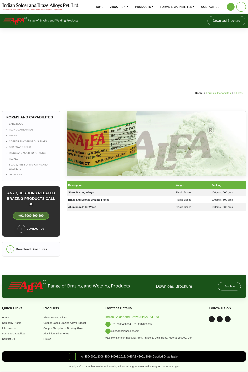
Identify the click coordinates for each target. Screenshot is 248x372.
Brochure (229, 286)
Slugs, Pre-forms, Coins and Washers (27, 166)
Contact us (209, 7)
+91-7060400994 (122, 324)
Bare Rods (15, 123)
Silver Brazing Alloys (55, 317)
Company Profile (12, 323)
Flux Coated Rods (21, 129)
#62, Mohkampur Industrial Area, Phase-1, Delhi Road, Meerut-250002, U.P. (151, 337)
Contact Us (9, 339)
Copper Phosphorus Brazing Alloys (65, 328)
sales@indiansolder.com (126, 331)
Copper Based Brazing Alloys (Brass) (66, 323)
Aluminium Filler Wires (56, 333)
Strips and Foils (19, 147)
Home (100, 7)
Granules (15, 174)
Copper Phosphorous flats (27, 141)
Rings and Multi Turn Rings (27, 153)
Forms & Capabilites (175, 7)
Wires (12, 135)
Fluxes (13, 158)
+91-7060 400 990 (31, 216)
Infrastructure (11, 328)
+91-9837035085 (144, 324)
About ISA (119, 7)
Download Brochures (32, 249)
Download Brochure (225, 20)
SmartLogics (176, 366)
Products (143, 7)
